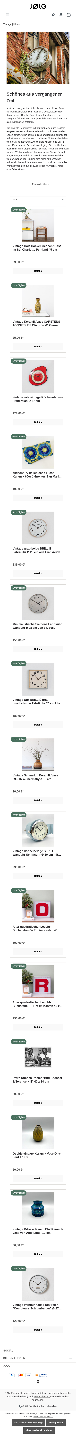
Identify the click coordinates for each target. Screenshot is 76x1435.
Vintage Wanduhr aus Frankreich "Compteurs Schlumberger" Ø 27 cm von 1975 (36, 1306)
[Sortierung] (38, 199)
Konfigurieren (56, 1422)
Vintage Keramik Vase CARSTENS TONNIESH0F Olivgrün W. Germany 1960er (37, 323)
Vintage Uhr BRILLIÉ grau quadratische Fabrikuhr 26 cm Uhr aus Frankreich (36, 701)
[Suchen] (53, 14)
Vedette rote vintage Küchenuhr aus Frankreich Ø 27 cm (38, 399)
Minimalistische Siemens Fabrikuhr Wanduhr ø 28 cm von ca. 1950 (37, 626)
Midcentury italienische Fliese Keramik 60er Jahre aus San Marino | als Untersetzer (37, 474)
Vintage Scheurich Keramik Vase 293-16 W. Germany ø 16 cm (35, 777)
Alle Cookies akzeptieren (38, 1430)
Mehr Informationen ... (43, 1416)
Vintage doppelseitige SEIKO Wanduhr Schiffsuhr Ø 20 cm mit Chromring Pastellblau (35, 852)
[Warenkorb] (69, 14)
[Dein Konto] (61, 14)
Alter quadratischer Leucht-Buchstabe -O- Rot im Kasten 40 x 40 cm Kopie (36, 928)
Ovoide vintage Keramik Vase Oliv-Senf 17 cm (37, 1155)
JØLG (6, 1365)
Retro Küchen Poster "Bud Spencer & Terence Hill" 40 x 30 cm (37, 1079)
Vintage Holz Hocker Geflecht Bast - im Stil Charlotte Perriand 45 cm (38, 247)
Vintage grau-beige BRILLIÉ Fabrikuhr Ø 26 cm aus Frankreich (36, 550)
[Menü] (7, 14)
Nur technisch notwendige (28, 1422)
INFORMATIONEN (14, 1358)
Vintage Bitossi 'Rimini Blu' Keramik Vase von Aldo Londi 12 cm (38, 1231)
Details (38, 271)
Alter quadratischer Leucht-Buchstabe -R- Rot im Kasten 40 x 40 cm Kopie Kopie (36, 1004)
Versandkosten (41, 1396)
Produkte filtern (38, 183)
